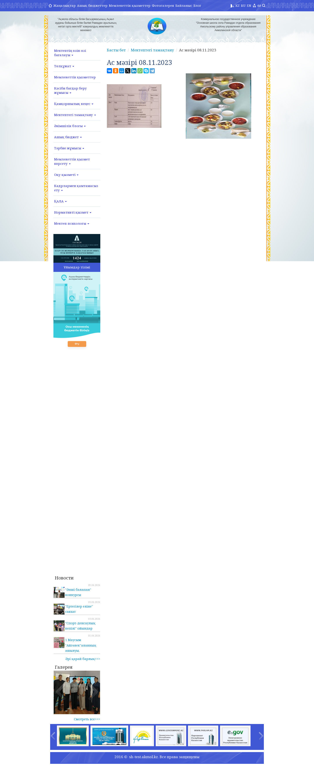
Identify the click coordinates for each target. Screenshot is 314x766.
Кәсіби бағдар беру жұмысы (70, 90)
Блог (197, 5)
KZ (238, 5)
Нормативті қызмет (72, 212)
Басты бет (116, 49)
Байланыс (183, 5)
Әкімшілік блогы (70, 126)
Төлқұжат (64, 66)
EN (249, 5)
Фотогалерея (163, 5)
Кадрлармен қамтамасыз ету (76, 188)
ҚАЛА (60, 201)
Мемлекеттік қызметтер (129, 5)
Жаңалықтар (64, 5)
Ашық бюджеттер (92, 5)
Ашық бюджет (68, 137)
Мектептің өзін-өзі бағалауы (70, 52)
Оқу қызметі (66, 174)
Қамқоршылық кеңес (73, 103)
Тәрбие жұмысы (69, 148)
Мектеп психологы (71, 223)
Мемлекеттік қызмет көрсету (72, 161)
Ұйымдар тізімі (77, 267)
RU (243, 5)
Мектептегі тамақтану (75, 115)
